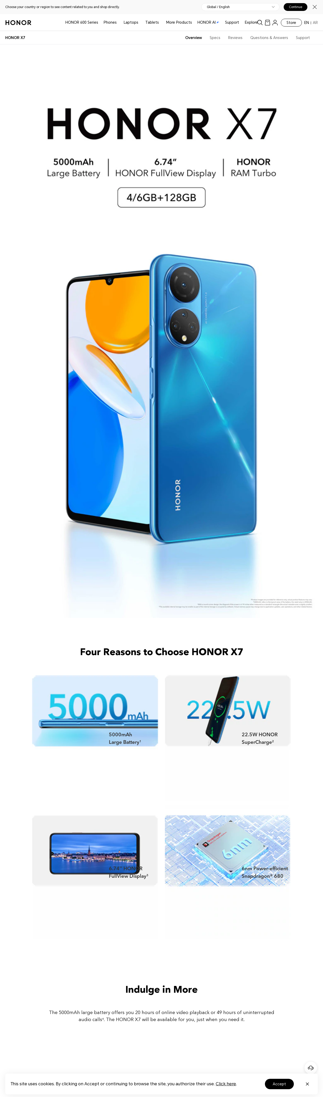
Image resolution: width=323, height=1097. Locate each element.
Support (232, 22)
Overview (193, 38)
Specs (215, 38)
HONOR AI (208, 22)
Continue (295, 7)
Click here (226, 1083)
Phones (110, 22)
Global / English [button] (218, 7)
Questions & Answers (269, 38)
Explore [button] (251, 22)
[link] (267, 22)
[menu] (275, 22)
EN (306, 23)
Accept (279, 1084)
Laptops (131, 22)
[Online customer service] (311, 1068)
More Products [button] (179, 22)
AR (315, 23)
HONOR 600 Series (81, 22)
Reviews (235, 38)
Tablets (152, 22)
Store (291, 23)
